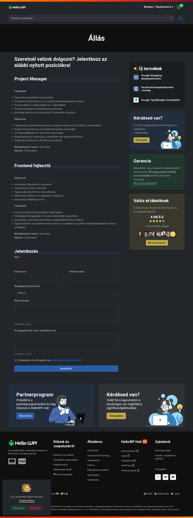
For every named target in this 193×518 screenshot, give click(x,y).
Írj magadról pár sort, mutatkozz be (35, 330)
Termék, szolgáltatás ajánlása (165, 457)
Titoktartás (92, 450)
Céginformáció (60, 464)
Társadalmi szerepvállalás (65, 460)
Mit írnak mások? (157, 243)
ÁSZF (148, 493)
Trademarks (93, 480)
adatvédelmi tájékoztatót (66, 360)
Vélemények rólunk (62, 469)
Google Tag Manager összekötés (160, 99)
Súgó (123, 456)
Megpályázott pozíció (27, 286)
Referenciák (21, 300)
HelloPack (126, 465)
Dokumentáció (128, 451)
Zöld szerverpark (63, 474)
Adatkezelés (161, 493)
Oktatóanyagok (128, 470)
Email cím (21, 271)
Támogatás (141, 140)
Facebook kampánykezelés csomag (157, 89)
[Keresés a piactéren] (91, 18)
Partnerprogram (163, 450)
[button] (159, 7)
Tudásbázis (126, 460)
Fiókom (91, 465)
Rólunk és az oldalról (63, 455)
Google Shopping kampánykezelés (151, 77)
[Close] (19, 508)
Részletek (25, 416)
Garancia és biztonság (98, 455)
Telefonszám (76, 271)
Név (17, 257)
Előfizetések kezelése (97, 470)
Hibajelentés (93, 460)
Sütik (175, 493)
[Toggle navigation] (181, 18)
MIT (22, 450)
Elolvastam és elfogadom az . (50, 360)
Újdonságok (93, 475)
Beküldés (66, 368)
